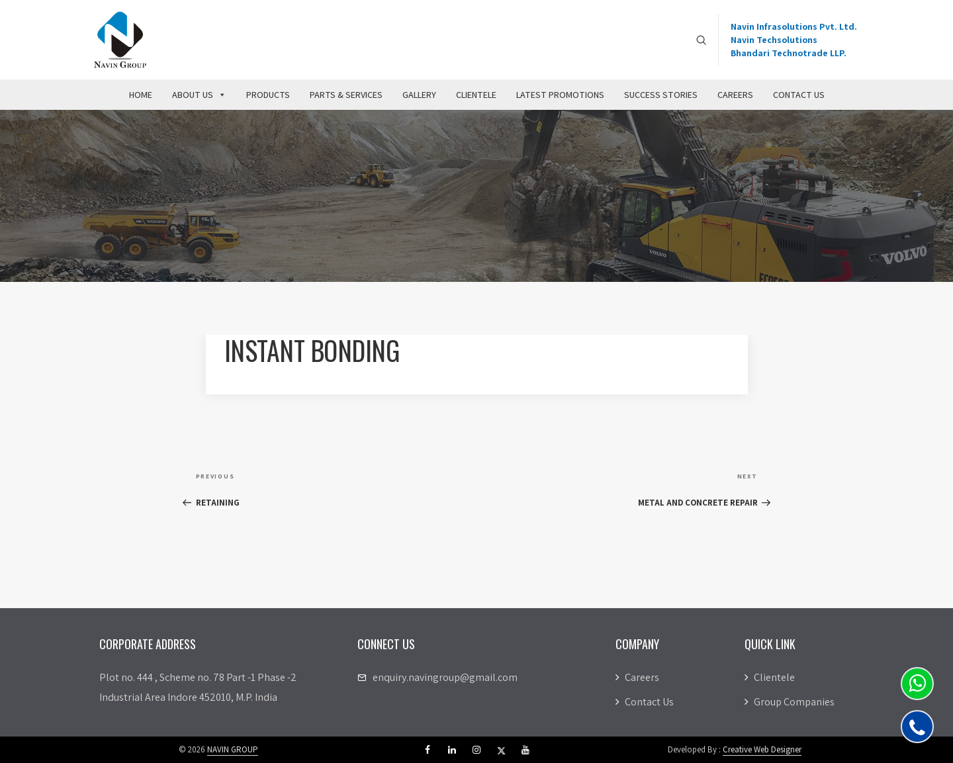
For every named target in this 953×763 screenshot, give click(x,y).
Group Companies (790, 702)
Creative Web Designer (762, 749)
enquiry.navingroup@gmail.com (445, 677)
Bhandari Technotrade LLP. (788, 53)
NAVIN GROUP (232, 749)
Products (268, 95)
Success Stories (661, 95)
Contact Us (799, 95)
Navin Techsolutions (774, 40)
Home (140, 95)
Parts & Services (346, 95)
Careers (735, 95)
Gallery (419, 95)
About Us (199, 95)
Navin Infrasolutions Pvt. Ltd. (794, 26)
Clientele (476, 95)
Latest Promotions (560, 95)
